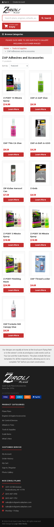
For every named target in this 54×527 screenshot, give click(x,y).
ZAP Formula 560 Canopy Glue (12, 325)
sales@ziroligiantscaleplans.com (18, 502)
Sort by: (5, 66)
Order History (7, 458)
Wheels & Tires (8, 425)
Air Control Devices (10, 420)
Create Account (19, 2)
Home (6, 48)
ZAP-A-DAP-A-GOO (40, 143)
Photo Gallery (7, 472)
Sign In (5, 2)
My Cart (5, 463)
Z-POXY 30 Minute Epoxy (39, 235)
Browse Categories (12, 34)
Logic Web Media (20, 524)
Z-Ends (33, 188)
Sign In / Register (9, 468)
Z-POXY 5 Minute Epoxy (12, 235)
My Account (6, 454)
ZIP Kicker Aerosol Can (12, 189)
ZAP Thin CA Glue (12, 143)
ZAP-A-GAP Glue (38, 98)
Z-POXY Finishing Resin (12, 280)
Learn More (13, 109)
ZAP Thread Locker (40, 279)
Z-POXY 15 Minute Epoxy (12, 99)
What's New (7, 439)
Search (46, 18)
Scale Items (6, 434)
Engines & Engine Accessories (14, 416)
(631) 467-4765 (11, 494)
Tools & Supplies (19, 48)
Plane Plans (6, 411)
